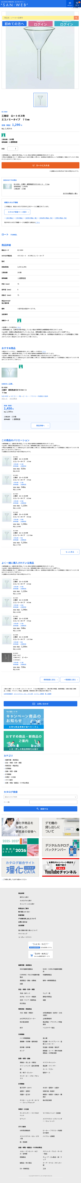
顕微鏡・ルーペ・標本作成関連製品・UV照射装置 (52, 1052)
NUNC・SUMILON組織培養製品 (52, 970)
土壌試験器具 (47, 1018)
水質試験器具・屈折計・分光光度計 (52, 1014)
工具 (44, 1169)
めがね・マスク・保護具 (28, 997)
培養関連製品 (47, 975)
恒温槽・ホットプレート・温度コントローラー (52, 1042)
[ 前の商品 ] (10, 218)
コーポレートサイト (25, 937)
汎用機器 (21, 1034)
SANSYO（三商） (7, 384)
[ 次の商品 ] (19, 218)
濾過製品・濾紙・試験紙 (28, 980)
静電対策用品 (47, 997)
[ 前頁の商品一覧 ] (31, 218)
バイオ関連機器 (25, 1038)
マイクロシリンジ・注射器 (52, 1113)
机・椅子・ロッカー (26, 1073)
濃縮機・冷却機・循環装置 (29, 1041)
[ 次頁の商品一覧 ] (61, 218)
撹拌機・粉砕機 (25, 1047)
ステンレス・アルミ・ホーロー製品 (52, 1152)
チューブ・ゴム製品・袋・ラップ (52, 1158)
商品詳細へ (40, 425)
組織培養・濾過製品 (25, 965)
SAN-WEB (5, 396)
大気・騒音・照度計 (26, 1013)
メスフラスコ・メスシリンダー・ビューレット (52, 1120)
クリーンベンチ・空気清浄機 (29, 1066)
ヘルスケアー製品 (49, 1028)
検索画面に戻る (49, 679)
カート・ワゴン (48, 1069)
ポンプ (22, 1051)
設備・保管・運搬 (24, 1058)
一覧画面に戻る (70, 679)
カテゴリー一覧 (15, 396)
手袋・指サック (25, 993)
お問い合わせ (43, 703)
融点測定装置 (47, 1100)
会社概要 (21, 925)
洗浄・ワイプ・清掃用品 (28, 1000)
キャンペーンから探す (27, 904)
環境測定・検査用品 (25, 1009)
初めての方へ (14, 23)
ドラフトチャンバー (49, 1062)
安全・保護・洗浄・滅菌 (26, 989)
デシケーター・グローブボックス (29, 1077)
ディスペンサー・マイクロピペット (29, 1114)
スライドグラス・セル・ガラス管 (23, 694)
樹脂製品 (23, 1157)
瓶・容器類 (48, 694)
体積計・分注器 (23, 1109)
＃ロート (4, 399)
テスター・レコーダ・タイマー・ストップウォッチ (29, 1101)
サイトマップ (22, 934)
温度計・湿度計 (25, 1091)
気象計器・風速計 (49, 1091)
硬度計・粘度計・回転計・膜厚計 (52, 1095)
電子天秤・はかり (26, 1088)
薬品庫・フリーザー (49, 1066)
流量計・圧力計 (25, 1094)
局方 (21, 1028)
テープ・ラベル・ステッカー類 (52, 1164)
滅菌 (44, 1000)
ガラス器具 (22, 1127)
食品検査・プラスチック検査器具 (52, 1023)
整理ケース (46, 1073)
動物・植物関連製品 (49, 980)
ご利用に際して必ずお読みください (15, 879)
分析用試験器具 (8, 694)
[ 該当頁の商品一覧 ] (46, 218)
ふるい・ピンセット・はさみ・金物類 (29, 1152)
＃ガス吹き (13, 399)
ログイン (40, 23)
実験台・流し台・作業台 (28, 1062)
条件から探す (24, 897)
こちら (37, 222)
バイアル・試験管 (39, 694)
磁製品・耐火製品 (26, 1163)
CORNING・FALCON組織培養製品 (29, 976)
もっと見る (70, 552)
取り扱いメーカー (24, 912)
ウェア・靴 (46, 993)
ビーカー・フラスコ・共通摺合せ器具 (35, 396)
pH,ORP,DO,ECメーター (28, 1018)
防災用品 (23, 1003)
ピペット (23, 1119)
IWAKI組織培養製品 (26, 969)
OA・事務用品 (24, 1169)
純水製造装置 (24, 1022)
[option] (40, 50)
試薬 (21, 984)
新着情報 (21, 915)
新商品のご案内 (23, 908)
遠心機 (45, 1038)
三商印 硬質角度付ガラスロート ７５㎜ (14, 390)
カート (77, 2)
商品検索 (21, 893)
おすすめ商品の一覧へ (70, 193)
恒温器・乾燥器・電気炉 (51, 1047)
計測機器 (21, 1084)
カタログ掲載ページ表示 (17, 212)
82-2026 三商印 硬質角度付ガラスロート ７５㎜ (31, 184)
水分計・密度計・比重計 (51, 1088)
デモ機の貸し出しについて (27, 919)
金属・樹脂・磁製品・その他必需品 (30, 1147)
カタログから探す (26, 900)
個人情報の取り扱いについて (28, 930)
